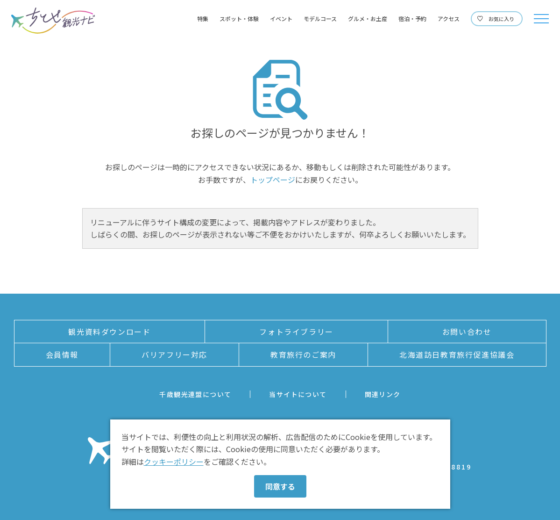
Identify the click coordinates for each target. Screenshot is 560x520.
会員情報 (62, 354)
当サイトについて (297, 394)
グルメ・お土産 (367, 19)
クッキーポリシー (174, 461)
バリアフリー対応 (174, 354)
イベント (281, 19)
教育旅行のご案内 (303, 354)
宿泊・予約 (412, 19)
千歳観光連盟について (195, 394)
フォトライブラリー (296, 331)
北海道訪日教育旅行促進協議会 (456, 354)
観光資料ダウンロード (109, 331)
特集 (202, 19)
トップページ (272, 179)
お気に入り (501, 18)
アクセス (449, 19)
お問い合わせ (467, 331)
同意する (280, 486)
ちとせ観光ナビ (53, 20)
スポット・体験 (239, 19)
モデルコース (320, 19)
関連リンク (383, 394)
